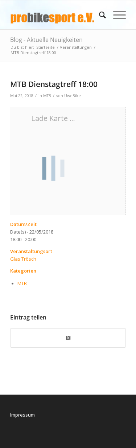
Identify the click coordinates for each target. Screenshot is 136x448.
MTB (47, 95)
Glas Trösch (23, 259)
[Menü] (116, 14)
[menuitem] (99, 14)
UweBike (72, 95)
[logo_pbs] (56, 14)
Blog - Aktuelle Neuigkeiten (46, 40)
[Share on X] (68, 338)
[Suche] (99, 14)
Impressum (22, 415)
